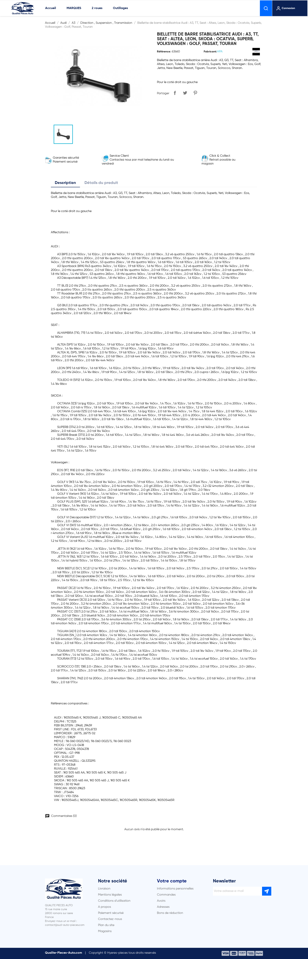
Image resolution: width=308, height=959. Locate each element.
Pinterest (195, 93)
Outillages (120, 8)
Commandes (166, 894)
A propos (104, 907)
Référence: (164, 51)
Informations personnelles (175, 888)
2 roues (97, 8)
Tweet (185, 93)
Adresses (163, 907)
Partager (175, 93)
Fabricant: (210, 51)
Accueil (50, 8)
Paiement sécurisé (111, 913)
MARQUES (74, 8)
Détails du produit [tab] (101, 183)
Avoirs (161, 900)
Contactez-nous (110, 919)
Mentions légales (110, 894)
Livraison (104, 888)
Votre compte (172, 881)
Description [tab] (65, 183)
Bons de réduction (170, 913)
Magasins (105, 931)
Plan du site (106, 925)
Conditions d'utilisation (114, 900)
